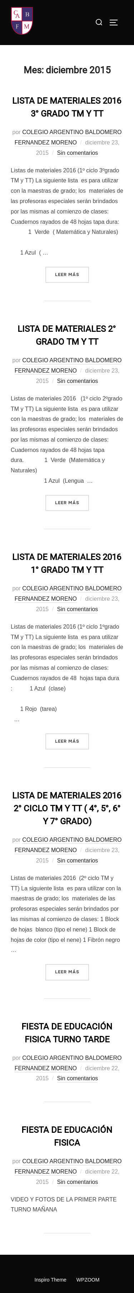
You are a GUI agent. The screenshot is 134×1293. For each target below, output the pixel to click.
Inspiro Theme (50, 1280)
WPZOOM (88, 1280)
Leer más (72, 274)
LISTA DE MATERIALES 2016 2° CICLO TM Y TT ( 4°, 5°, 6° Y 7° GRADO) (66, 808)
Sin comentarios (77, 153)
